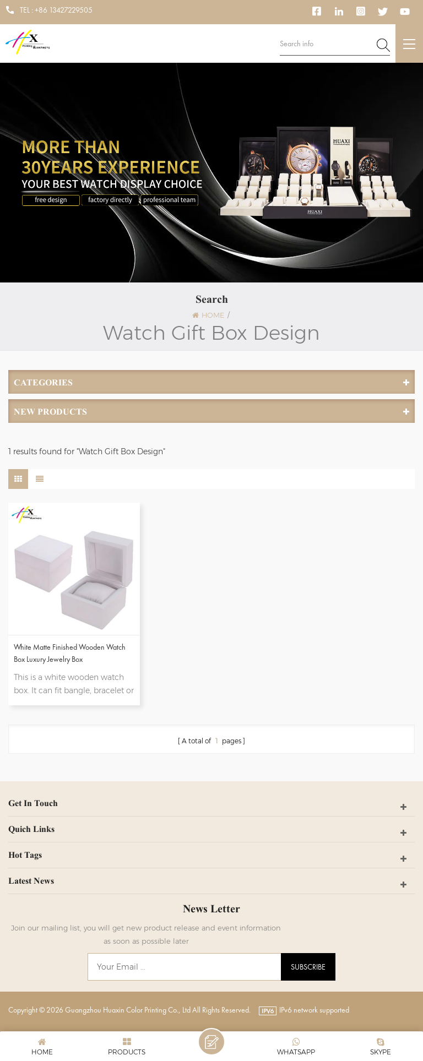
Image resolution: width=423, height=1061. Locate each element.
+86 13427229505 (64, 10)
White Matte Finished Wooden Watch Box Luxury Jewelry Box (70, 653)
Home (208, 315)
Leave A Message (211, 1041)
